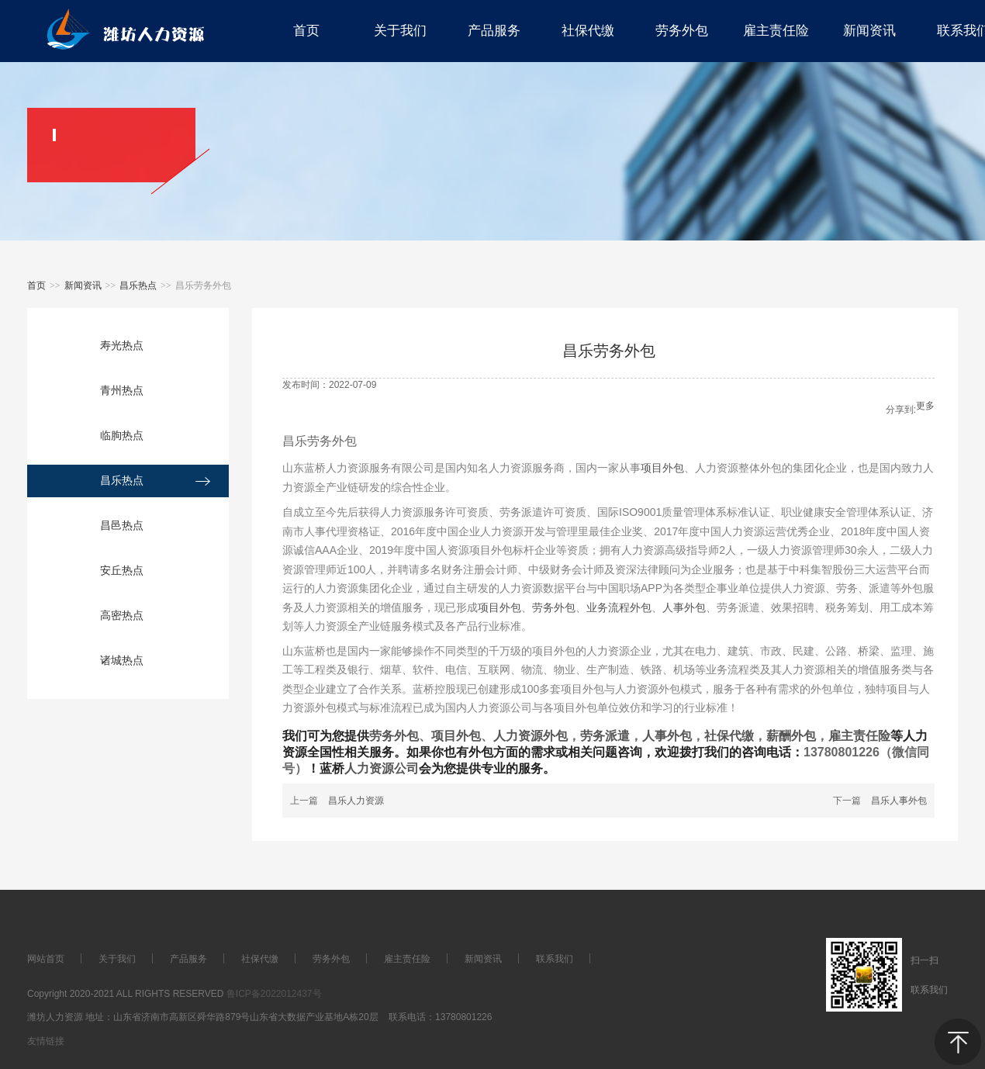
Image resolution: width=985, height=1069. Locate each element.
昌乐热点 (138, 285)
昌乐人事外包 (899, 800)
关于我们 (117, 958)
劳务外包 (553, 607)
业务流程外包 (618, 607)
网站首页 (45, 958)
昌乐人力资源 (356, 800)
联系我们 (554, 958)
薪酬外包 (791, 735)
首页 (36, 285)
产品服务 (188, 958)
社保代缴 (729, 735)
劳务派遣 (605, 735)
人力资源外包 (530, 735)
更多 (925, 405)
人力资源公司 (381, 768)
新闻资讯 (83, 285)
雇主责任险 (859, 735)
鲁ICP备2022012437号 (274, 993)
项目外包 (662, 468)
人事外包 (684, 607)
